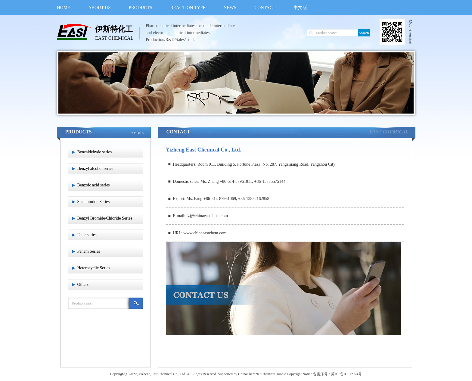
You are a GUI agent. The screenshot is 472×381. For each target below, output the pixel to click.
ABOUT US (99, 7)
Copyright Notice (299, 374)
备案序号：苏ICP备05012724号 (337, 374)
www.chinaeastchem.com (204, 233)
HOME (63, 7)
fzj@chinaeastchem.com (207, 216)
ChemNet (268, 374)
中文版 (300, 7)
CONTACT (264, 7)
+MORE (137, 133)
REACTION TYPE (188, 7)
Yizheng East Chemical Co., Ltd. (162, 374)
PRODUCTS (140, 7)
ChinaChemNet (249, 374)
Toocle (281, 374)
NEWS (230, 7)
